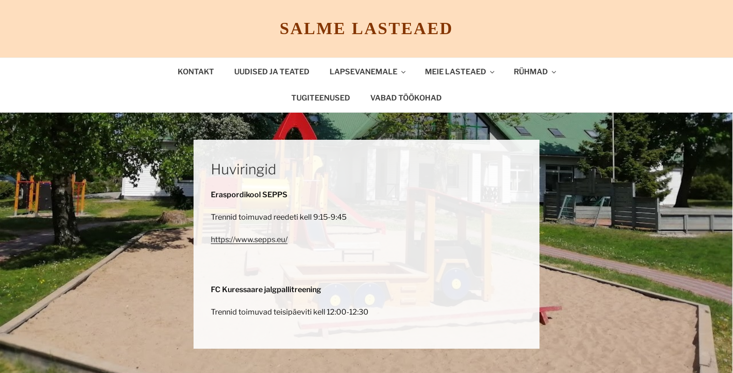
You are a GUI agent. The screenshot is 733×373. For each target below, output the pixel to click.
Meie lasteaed (460, 71)
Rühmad (536, 71)
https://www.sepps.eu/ (249, 239)
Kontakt (196, 71)
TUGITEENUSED (320, 97)
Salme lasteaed (366, 28)
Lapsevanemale (368, 71)
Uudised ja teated (271, 71)
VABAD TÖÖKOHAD (406, 97)
